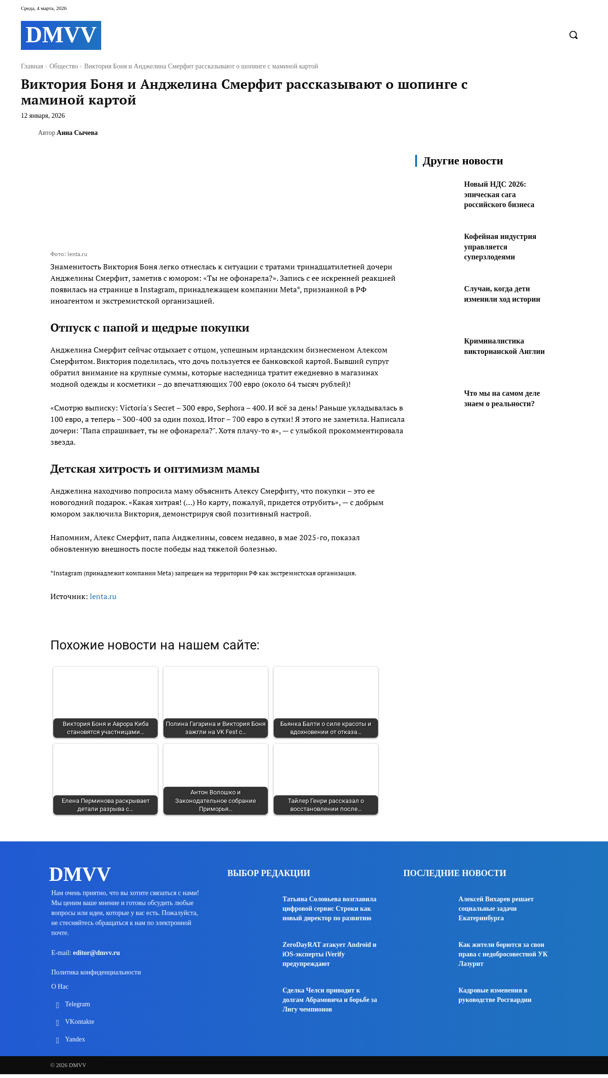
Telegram (77, 1007)
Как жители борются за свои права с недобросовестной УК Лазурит (503, 954)
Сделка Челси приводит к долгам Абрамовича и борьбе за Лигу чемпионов (330, 1000)
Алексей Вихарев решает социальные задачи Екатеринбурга (495, 909)
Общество (63, 66)
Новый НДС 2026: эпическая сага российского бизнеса (503, 194)
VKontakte (79, 1025)
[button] (573, 34)
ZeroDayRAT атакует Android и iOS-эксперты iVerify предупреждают (330, 954)
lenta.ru (103, 596)
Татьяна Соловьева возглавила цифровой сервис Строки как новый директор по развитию (330, 909)
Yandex (75, 1043)
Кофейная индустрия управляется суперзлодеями (504, 246)
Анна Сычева (77, 132)
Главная (32, 66)
